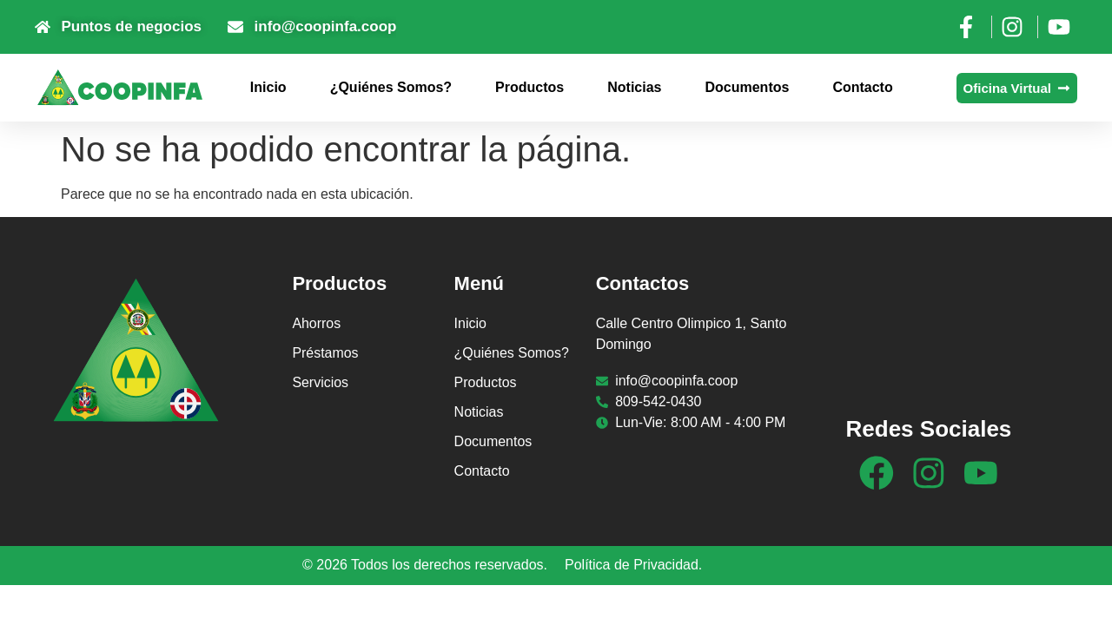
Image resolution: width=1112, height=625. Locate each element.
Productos (529, 87)
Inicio (268, 87)
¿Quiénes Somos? (391, 87)
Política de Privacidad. (633, 564)
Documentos (747, 87)
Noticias (634, 87)
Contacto (862, 87)
